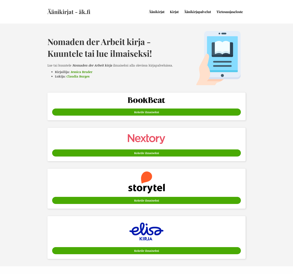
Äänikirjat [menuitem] (156, 12)
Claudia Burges (78, 76)
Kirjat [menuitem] (174, 12)
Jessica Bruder (81, 71)
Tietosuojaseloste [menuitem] (229, 12)
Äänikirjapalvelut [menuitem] (197, 12)
